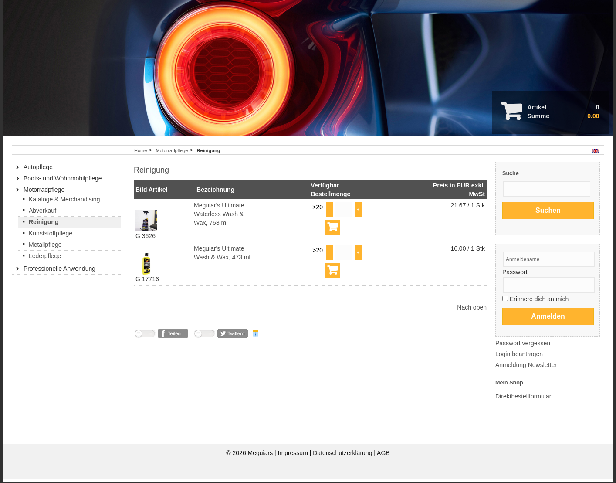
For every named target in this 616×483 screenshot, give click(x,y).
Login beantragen (519, 357)
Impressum (294, 456)
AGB (383, 456)
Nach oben (472, 311)
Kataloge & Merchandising (64, 203)
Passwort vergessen (522, 347)
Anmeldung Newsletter (526, 368)
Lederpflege (45, 259)
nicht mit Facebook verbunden (145, 338)
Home (140, 154)
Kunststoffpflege (50, 237)
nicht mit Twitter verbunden (204, 338)
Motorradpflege (172, 154)
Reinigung (43, 225)
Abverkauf (42, 214)
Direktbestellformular (523, 400)
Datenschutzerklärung (343, 456)
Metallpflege (45, 248)
